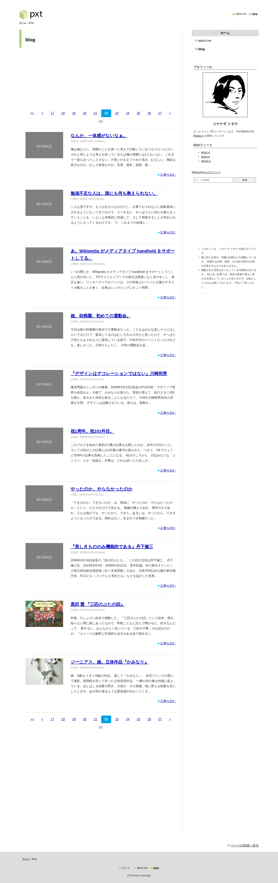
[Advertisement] (100, 79)
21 (95, 113)
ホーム (22, 23)
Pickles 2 (198, 135)
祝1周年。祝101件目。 (92, 431)
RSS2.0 (205, 156)
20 (84, 113)
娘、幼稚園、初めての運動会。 (101, 315)
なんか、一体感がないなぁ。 (99, 135)
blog (255, 13)
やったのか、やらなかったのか (102, 488)
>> (101, 121)
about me (241, 13)
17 (52, 113)
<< (32, 113)
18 (63, 113)
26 (149, 113)
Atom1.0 (205, 161)
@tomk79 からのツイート (206, 172)
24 (128, 113)
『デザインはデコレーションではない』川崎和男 (119, 373)
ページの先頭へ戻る (245, 845)
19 (74, 113)
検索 (244, 179)
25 (138, 113)
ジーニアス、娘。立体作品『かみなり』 (110, 662)
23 (117, 113)
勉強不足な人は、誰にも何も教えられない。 (114, 193)
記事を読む (168, 174)
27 (160, 113)
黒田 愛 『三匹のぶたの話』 (98, 604)
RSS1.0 (205, 152)
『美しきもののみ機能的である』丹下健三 (112, 546)
